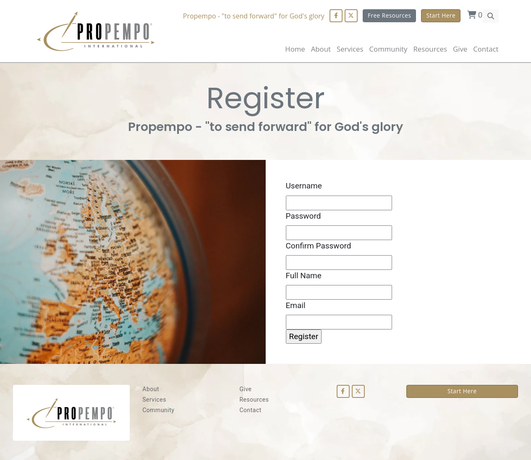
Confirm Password (318, 246)
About (321, 49)
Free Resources (389, 15)
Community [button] (388, 49)
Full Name (304, 275)
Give (460, 49)
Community (158, 410)
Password (303, 216)
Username (304, 186)
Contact (485, 49)
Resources (254, 399)
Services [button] (350, 49)
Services (154, 399)
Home (295, 49)
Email (296, 305)
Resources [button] (430, 49)
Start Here (440, 15)
